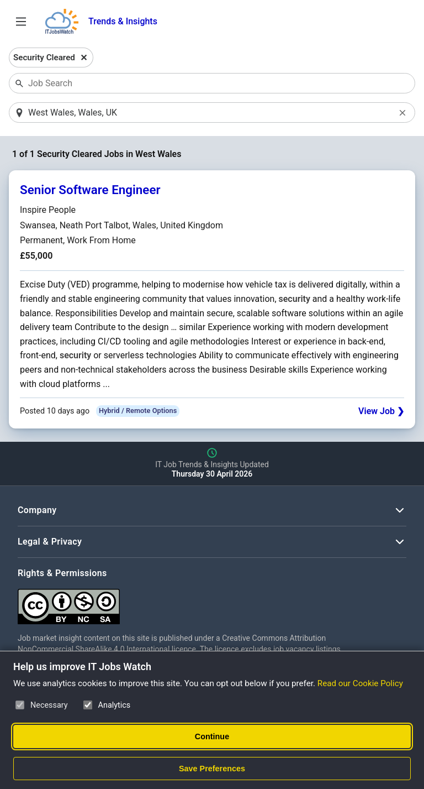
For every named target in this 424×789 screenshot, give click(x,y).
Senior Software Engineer (90, 189)
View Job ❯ (381, 411)
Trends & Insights (122, 21)
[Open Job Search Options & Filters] (21, 21)
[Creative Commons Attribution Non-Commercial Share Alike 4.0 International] (183, 602)
